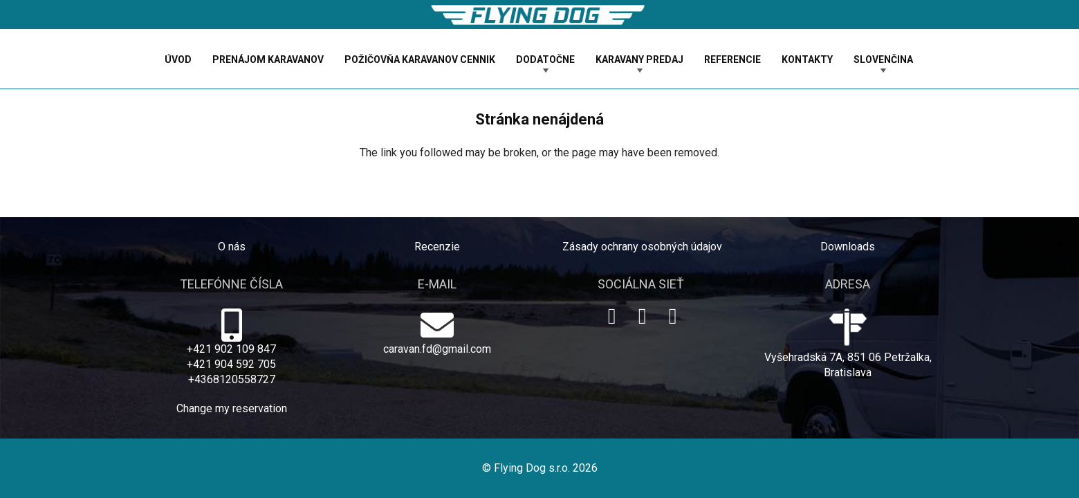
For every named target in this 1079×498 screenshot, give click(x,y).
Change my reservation (231, 408)
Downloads (847, 246)
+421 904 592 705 (231, 364)
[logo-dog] (539, 15)
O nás (232, 246)
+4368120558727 (231, 379)
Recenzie (437, 246)
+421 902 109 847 (231, 349)
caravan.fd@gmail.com (437, 349)
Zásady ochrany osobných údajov (642, 246)
